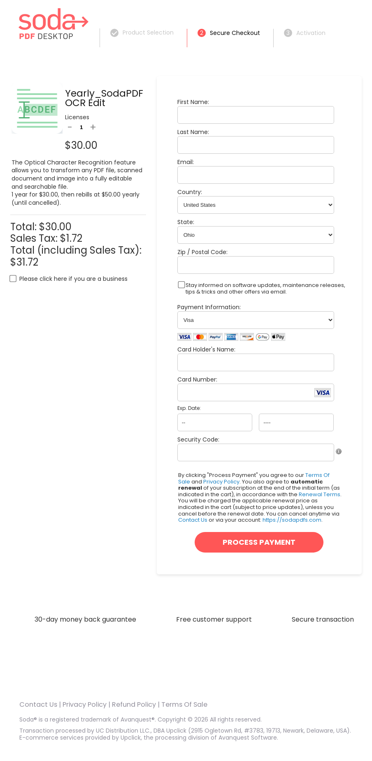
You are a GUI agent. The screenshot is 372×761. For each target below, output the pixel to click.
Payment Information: (209, 307)
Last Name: (193, 132)
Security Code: (198, 439)
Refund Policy (134, 704)
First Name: (193, 102)
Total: (24, 227)
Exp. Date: (189, 408)
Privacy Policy (221, 482)
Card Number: (197, 379)
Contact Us (192, 520)
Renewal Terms (319, 494)
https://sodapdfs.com (292, 520)
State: (185, 222)
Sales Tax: (34, 238)
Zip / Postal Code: (202, 252)
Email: (185, 162)
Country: (189, 192)
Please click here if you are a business (73, 279)
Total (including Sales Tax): (76, 250)
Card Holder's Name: (206, 349)
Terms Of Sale (184, 704)
